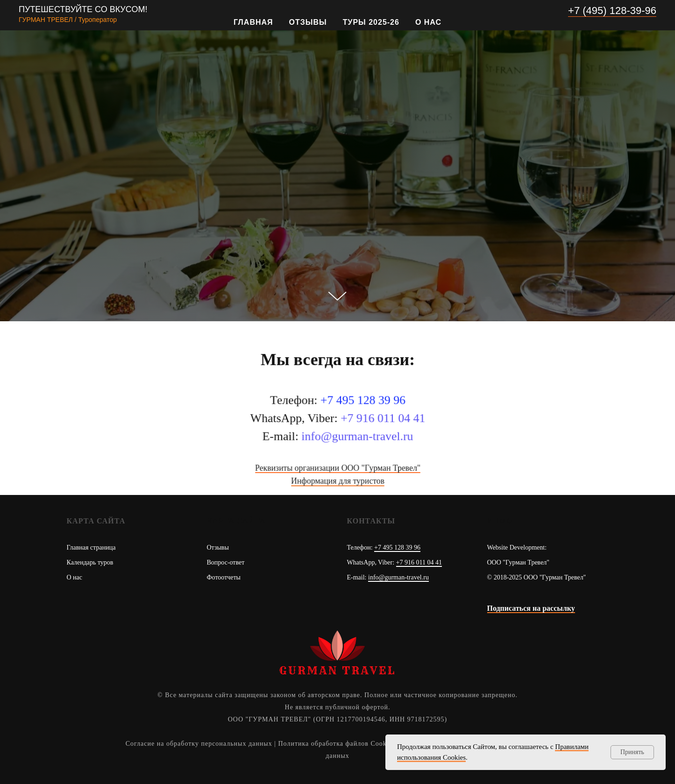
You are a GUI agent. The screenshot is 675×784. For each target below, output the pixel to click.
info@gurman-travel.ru (398, 577)
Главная (253, 22)
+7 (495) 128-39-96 (612, 10)
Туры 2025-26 (371, 22)
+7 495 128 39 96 (397, 547)
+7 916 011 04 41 (419, 562)
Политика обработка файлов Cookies (337, 743)
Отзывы (308, 22)
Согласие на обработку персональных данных (199, 743)
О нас (428, 22)
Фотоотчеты (224, 577)
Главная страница (91, 547)
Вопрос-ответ (226, 562)
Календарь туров (90, 562)
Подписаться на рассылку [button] (531, 608)
